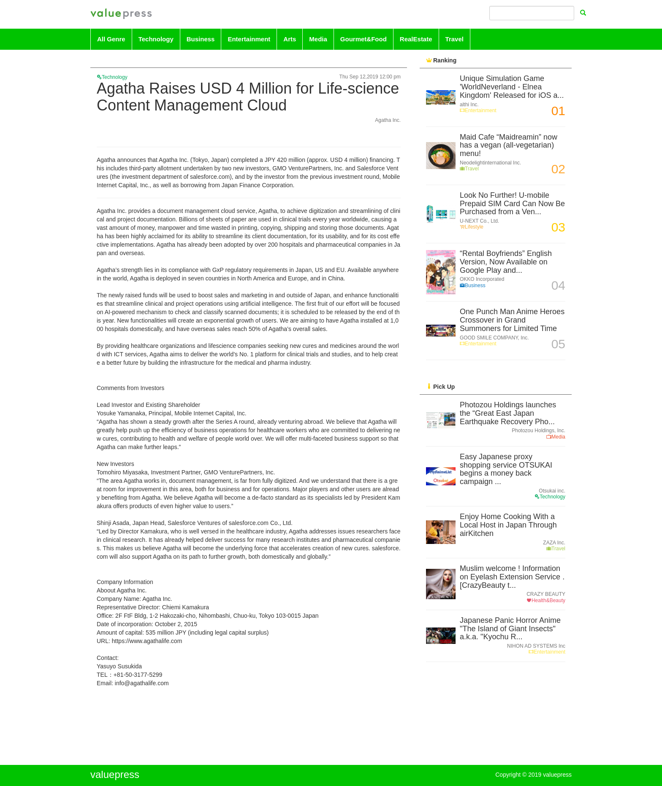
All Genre (111, 39)
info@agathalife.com (142, 683)
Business (201, 39)
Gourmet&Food (363, 39)
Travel (454, 39)
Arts (289, 39)
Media (318, 39)
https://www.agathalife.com (147, 641)
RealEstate (416, 39)
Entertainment (249, 39)
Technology (156, 39)
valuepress (121, 14)
